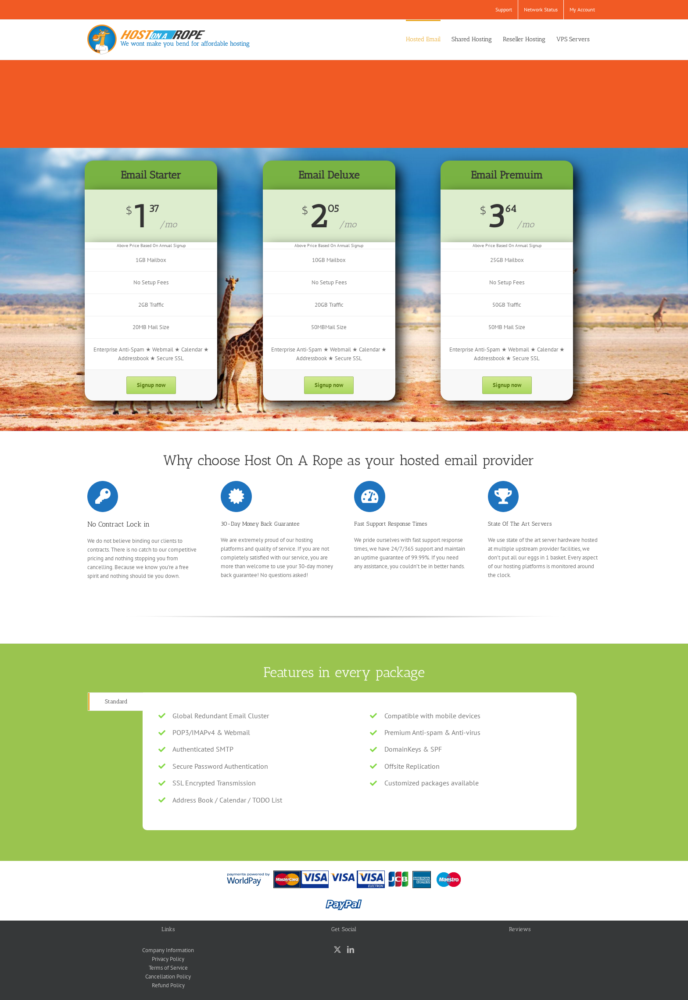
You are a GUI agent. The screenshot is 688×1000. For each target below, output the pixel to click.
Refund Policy (168, 985)
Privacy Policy (168, 959)
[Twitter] (337, 949)
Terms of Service (168, 967)
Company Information (168, 950)
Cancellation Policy (168, 976)
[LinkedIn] (350, 949)
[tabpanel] (360, 761)
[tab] (115, 701)
